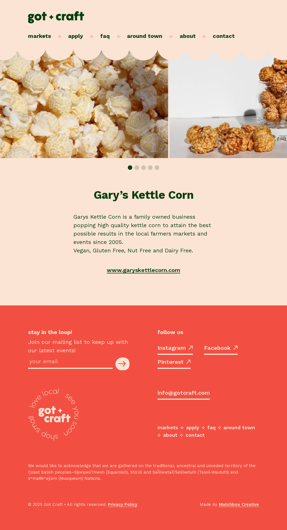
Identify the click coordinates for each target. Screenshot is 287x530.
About (188, 36)
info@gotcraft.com (184, 392)
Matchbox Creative (239, 504)
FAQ (105, 36)
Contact (224, 36)
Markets (39, 36)
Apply (75, 36)
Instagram (175, 347)
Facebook (221, 347)
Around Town (144, 36)
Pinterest (174, 361)
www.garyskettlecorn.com (143, 270)
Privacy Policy (122, 504)
